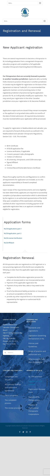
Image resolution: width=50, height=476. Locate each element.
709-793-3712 (13, 341)
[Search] (5, 352)
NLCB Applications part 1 (13, 229)
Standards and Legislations (34, 329)
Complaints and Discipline (11, 378)
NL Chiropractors (35, 376)
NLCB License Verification (13, 238)
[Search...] (13, 352)
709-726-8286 (11, 344)
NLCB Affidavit (9, 243)
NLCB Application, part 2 (12, 233)
